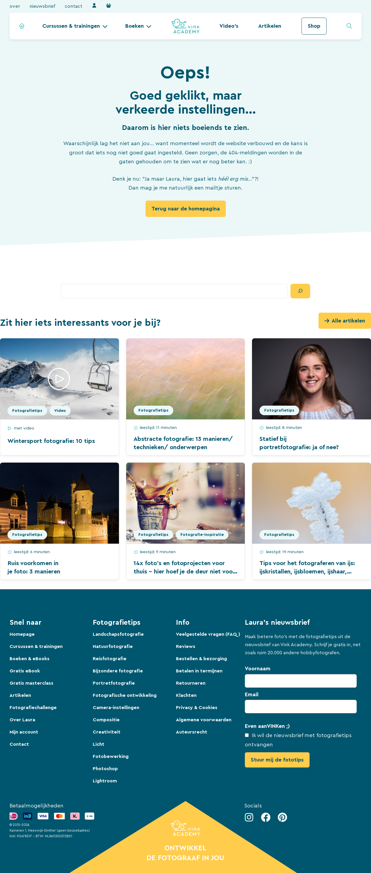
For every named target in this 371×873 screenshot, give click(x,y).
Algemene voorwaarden (203, 719)
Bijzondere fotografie (118, 671)
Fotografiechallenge (33, 707)
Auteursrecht (191, 732)
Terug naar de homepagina (186, 208)
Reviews (185, 646)
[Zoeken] (300, 291)
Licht (98, 744)
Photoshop (105, 768)
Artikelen (269, 26)
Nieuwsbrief (42, 6)
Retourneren (190, 683)
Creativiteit (106, 732)
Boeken (134, 26)
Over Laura (22, 719)
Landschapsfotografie (118, 634)
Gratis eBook (25, 671)
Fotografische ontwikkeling (125, 695)
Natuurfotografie (113, 646)
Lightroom (105, 781)
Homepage (22, 634)
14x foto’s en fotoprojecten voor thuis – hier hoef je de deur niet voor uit (184, 571)
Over (15, 6)
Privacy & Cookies (196, 707)
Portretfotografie (114, 683)
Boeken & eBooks (30, 658)
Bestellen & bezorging (201, 658)
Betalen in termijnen (199, 671)
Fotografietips (27, 411)
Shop (314, 26)
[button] (75, 26)
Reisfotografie (109, 658)
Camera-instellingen (116, 707)
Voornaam (257, 668)
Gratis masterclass (31, 683)
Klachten (186, 695)
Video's (228, 26)
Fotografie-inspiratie (202, 535)
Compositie (106, 719)
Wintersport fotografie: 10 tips (51, 441)
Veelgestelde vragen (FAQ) (208, 634)
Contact (73, 6)
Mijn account (24, 732)
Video (60, 411)
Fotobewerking (111, 756)
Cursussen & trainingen (71, 26)
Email (252, 694)
